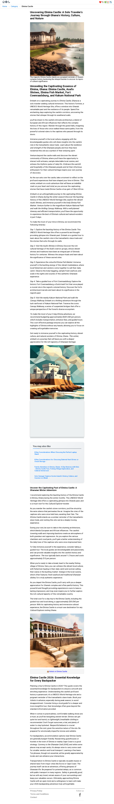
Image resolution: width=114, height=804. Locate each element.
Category (14, 6)
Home (4, 6)
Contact (33, 797)
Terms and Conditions (39, 794)
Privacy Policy (36, 791)
